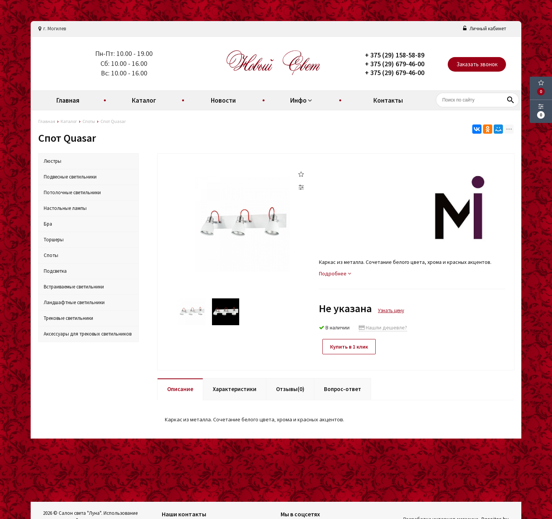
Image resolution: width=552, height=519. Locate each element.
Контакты (388, 100)
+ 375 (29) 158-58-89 (394, 55)
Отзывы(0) (290, 388)
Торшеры (54, 239)
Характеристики (234, 388)
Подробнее (335, 273)
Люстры (52, 161)
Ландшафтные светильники (74, 302)
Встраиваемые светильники (74, 286)
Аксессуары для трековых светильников (87, 334)
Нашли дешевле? (383, 327)
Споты (51, 255)
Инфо (302, 100)
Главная (67, 100)
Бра (48, 224)
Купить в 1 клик (350, 346)
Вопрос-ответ (342, 388)
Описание (180, 388)
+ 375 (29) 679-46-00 (394, 63)
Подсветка (55, 271)
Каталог (144, 100)
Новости (223, 100)
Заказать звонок (477, 64)
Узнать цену (391, 310)
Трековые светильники (68, 318)
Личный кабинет (484, 28)
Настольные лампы (65, 208)
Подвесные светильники (70, 177)
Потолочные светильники (72, 192)
